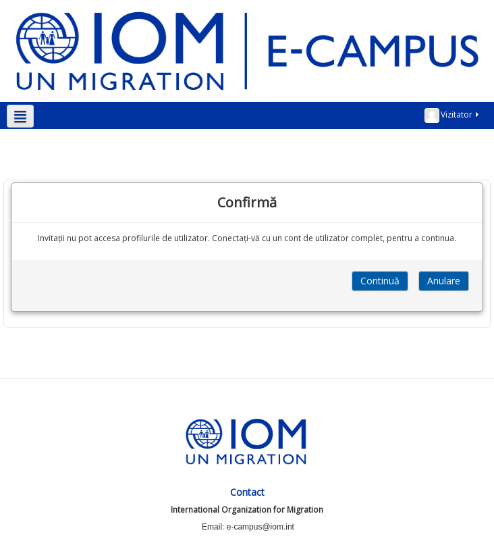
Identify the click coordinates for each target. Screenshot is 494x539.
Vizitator (452, 115)
